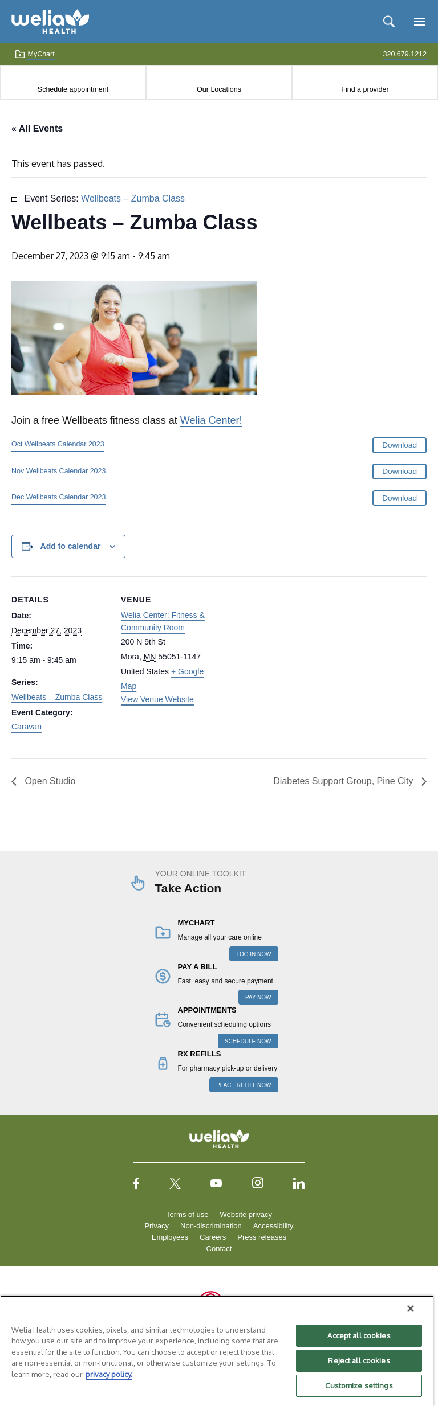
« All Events (37, 128)
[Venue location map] (290, 655)
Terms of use (187, 1214)
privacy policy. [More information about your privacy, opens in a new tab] (109, 1374)
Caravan (26, 726)
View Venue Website (157, 699)
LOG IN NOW (253, 954)
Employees (170, 1237)
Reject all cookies (359, 1360)
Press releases (261, 1237)
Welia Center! (211, 420)
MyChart (34, 54)
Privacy (156, 1225)
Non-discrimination (211, 1225)
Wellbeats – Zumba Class (56, 697)
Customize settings (358, 1385)
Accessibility (273, 1225)
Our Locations (219, 89)
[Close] (410, 1308)
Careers (213, 1237)
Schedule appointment (73, 89)
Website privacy (246, 1214)
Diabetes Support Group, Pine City (344, 781)
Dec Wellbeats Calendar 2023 (58, 497)
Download (399, 445)
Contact (219, 1248)
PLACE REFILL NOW (243, 1085)
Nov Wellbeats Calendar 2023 (58, 471)
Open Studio (48, 781)
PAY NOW (258, 997)
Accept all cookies (358, 1335)
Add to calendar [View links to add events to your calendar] (70, 546)
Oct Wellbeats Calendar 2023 (57, 444)
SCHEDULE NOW (248, 1041)
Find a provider (364, 89)
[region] (216, 1351)
